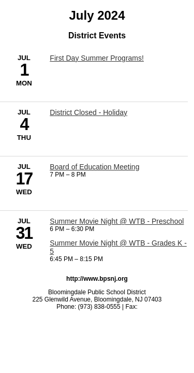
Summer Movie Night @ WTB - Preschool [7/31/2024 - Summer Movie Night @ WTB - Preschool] (117, 221)
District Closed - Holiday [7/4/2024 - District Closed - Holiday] (88, 112)
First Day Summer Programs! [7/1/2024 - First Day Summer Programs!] (97, 58)
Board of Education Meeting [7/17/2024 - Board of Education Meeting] (94, 167)
